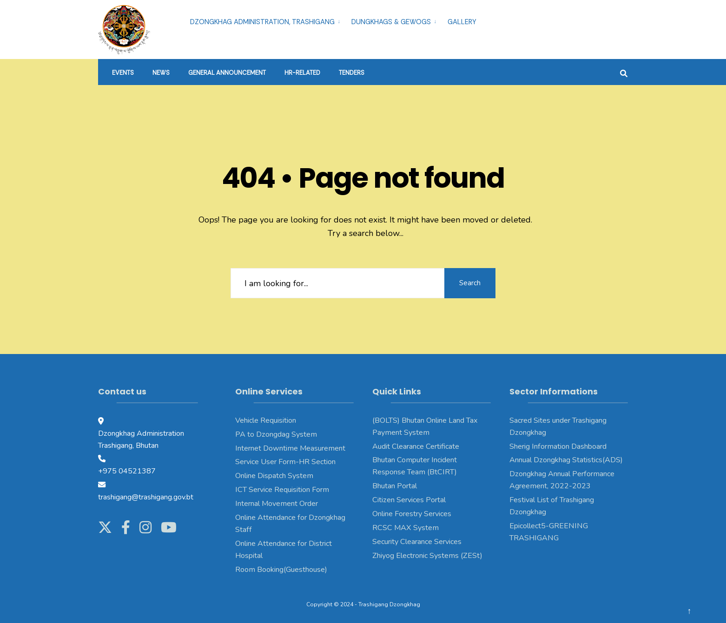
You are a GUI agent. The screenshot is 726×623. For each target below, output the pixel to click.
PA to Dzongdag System (276, 434)
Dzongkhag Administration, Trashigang (262, 21)
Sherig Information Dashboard (558, 446)
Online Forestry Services (411, 514)
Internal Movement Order (276, 503)
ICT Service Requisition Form (282, 490)
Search (470, 283)
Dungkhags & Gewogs (391, 21)
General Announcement (227, 73)
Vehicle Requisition (265, 420)
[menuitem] (267, 20)
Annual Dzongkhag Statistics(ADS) (566, 460)
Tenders (351, 73)
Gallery (462, 21)
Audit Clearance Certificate (415, 446)
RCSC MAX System (405, 528)
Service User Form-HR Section (285, 462)
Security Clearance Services (417, 542)
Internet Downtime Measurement (290, 448)
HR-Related (302, 73)
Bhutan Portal (394, 486)
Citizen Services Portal (409, 500)
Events (123, 73)
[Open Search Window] (623, 72)
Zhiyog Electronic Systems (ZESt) (427, 556)
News (161, 73)
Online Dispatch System (274, 476)
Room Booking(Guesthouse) (281, 569)
